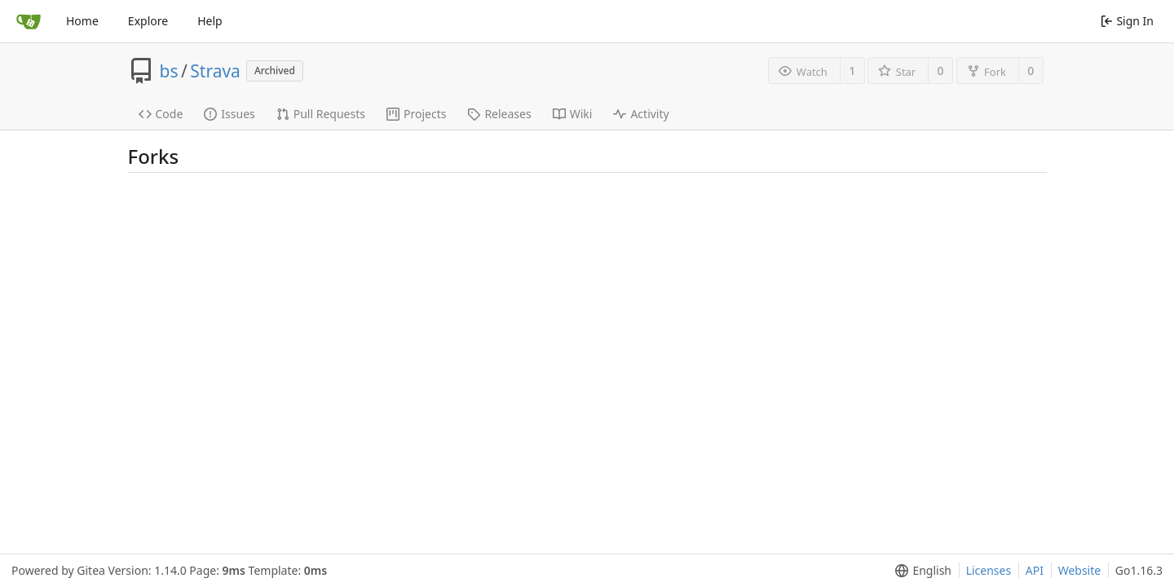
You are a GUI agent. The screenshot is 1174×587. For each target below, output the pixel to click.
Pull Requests (320, 113)
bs (169, 71)
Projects (416, 113)
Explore (148, 21)
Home (82, 21)
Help (210, 21)
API (1035, 570)
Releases (499, 113)
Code (161, 113)
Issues (229, 113)
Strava (215, 71)
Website (1079, 570)
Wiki (573, 113)
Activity (641, 113)
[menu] (920, 570)
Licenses (989, 570)
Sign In (1127, 21)
